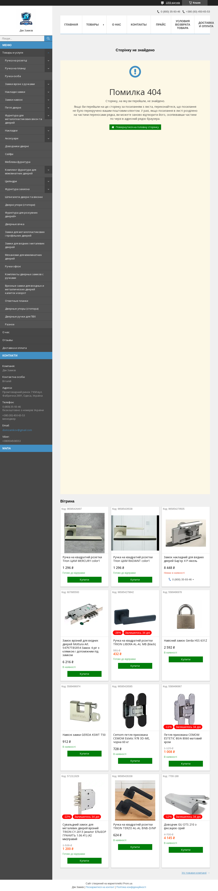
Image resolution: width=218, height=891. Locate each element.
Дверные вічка (14, 224)
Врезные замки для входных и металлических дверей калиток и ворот (24, 289)
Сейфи (9, 154)
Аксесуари (11, 138)
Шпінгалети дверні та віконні (24, 197)
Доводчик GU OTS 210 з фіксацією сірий (180, 826)
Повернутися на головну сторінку (137, 127)
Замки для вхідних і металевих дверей (24, 245)
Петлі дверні (13, 107)
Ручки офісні (13, 266)
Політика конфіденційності (131, 887)
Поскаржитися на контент (100, 887)
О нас (5, 332)
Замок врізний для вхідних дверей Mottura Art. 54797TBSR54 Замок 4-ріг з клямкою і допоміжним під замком (81, 648)
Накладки (11, 130)
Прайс (161, 24)
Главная (71, 24)
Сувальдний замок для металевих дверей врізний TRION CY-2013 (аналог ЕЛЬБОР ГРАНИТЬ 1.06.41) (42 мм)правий (84, 832)
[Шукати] (48, 38)
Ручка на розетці (16, 60)
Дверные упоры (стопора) (21, 308)
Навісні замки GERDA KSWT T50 (84, 735)
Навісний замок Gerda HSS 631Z (185, 640)
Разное (9, 324)
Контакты (139, 24)
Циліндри (11, 181)
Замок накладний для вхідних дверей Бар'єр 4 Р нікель (184, 559)
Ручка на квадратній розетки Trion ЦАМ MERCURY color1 (82, 559)
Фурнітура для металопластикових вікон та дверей (23, 119)
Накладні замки (15, 92)
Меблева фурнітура (17, 162)
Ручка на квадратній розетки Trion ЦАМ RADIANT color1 (133, 559)
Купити (84, 579)
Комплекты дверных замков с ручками (24, 276)
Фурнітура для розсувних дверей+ (21, 214)
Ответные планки (16, 301)
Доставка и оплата (14, 348)
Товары (92, 24)
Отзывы (7, 340)
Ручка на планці (15, 68)
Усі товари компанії (194, 872)
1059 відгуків (173, 2)
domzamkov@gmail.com (17, 430)
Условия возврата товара (182, 25)
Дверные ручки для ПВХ (20, 316)
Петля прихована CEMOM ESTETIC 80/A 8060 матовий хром (183, 738)
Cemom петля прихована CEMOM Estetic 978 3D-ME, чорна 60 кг (131, 738)
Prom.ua (127, 883)
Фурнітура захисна (17, 189)
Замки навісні (14, 99)
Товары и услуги (12, 52)
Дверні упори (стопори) (20, 205)
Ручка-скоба (13, 76)
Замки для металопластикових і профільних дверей (25, 233)
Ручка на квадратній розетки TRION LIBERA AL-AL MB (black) (134, 642)
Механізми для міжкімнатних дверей (23, 256)
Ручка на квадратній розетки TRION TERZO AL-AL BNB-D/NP (134, 826)
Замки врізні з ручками (20, 84)
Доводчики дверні (17, 146)
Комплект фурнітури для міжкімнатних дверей (20, 171)
